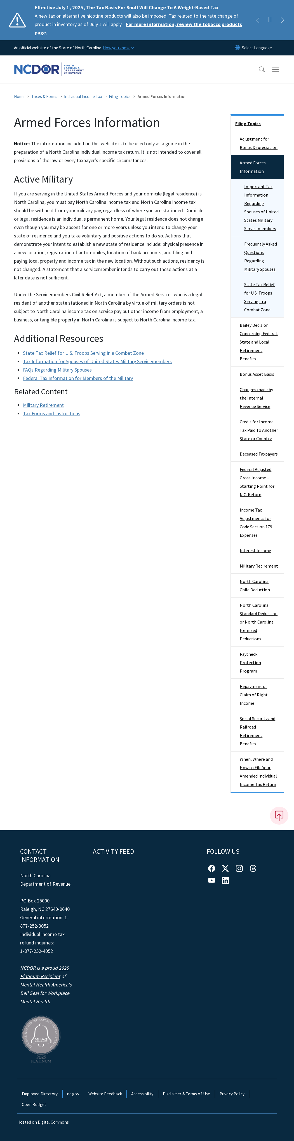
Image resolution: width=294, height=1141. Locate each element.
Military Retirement (43, 405)
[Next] (282, 20)
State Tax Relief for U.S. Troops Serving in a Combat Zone (83, 353)
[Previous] (257, 20)
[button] (258, 69)
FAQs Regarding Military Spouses (57, 370)
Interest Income (255, 550)
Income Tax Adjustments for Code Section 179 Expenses (256, 522)
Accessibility (142, 1093)
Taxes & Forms (44, 96)
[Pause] (270, 20)
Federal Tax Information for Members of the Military (78, 378)
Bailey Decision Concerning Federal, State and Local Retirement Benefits (259, 341)
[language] (257, 48)
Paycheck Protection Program (250, 662)
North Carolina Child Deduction (255, 585)
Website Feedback (105, 1093)
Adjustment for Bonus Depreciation (258, 143)
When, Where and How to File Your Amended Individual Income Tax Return (258, 771)
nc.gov (73, 1093)
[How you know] (118, 48)
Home (19, 96)
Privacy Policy (232, 1093)
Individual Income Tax (83, 96)
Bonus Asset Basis (257, 374)
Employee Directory (40, 1093)
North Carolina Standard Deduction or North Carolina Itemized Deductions (258, 621)
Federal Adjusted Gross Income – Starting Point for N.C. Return (257, 481)
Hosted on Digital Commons (43, 1122)
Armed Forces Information (253, 167)
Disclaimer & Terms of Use (186, 1093)
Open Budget (34, 1104)
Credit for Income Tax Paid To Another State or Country (259, 430)
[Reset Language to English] (237, 48)
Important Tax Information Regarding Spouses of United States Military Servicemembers (261, 207)
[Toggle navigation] (281, 69)
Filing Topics (120, 96)
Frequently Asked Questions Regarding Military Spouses (260, 256)
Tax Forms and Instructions (51, 413)
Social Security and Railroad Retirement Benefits (257, 731)
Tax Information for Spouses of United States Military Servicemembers (97, 361)
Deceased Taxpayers (259, 454)
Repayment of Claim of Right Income (254, 694)
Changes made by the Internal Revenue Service (256, 398)
